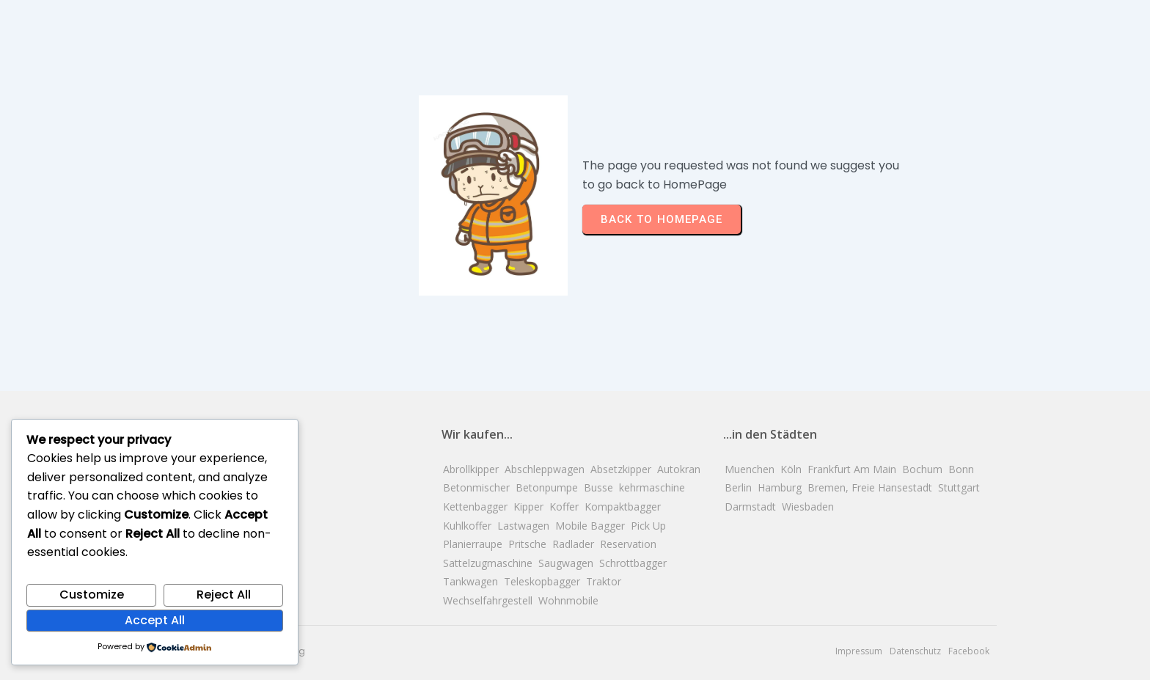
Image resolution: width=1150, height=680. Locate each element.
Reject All (224, 594)
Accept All (155, 620)
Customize (91, 594)
